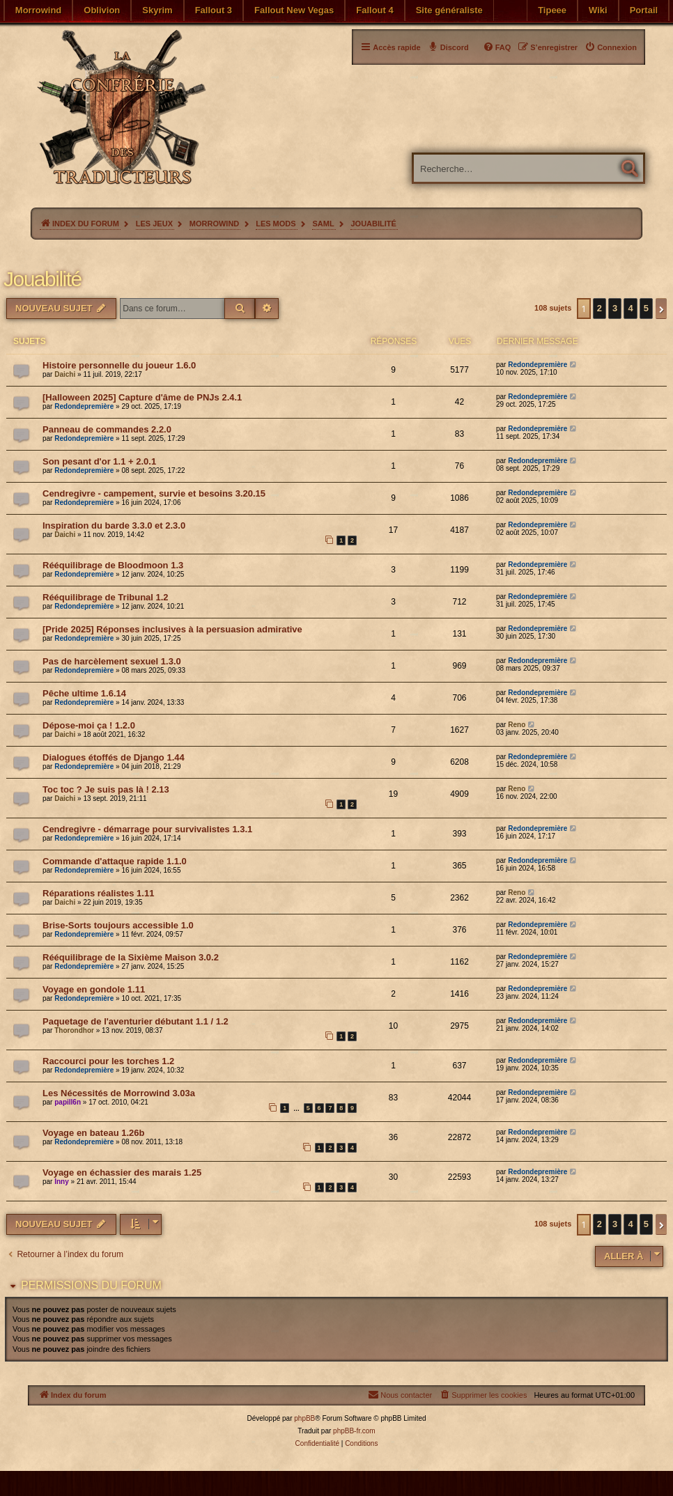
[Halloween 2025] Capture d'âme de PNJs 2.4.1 (142, 397)
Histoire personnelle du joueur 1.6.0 (119, 365)
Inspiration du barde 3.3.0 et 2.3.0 (113, 525)
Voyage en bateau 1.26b (93, 1133)
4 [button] (630, 308)
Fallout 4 (374, 10)
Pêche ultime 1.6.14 (84, 693)
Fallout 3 (213, 10)
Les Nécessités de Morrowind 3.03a (118, 1093)
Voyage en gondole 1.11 (93, 989)
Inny (61, 1181)
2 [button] (599, 308)
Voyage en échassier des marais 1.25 (121, 1172)
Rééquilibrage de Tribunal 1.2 (105, 597)
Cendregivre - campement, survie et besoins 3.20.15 (153, 493)
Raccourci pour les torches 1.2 (108, 1061)
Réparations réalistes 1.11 (98, 893)
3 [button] (614, 308)
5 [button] (646, 308)
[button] (661, 308)
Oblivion (102, 10)
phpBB (304, 1418)
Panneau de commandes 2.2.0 (106, 429)
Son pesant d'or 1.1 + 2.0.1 (99, 461)
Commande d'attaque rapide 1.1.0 (114, 861)
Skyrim (157, 10)
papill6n (67, 1102)
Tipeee (552, 10)
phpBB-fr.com (354, 1431)
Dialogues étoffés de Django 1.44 (113, 757)
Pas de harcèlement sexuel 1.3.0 (111, 661)
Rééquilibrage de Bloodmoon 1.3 (112, 565)
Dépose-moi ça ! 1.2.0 (88, 725)
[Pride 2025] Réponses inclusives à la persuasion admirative (172, 629)
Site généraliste (449, 10)
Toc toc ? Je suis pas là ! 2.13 (105, 789)
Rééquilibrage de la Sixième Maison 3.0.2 (130, 957)
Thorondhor (74, 1030)
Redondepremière (537, 364)
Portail (644, 10)
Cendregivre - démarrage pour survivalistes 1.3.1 (147, 829)
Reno (516, 724)
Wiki (598, 10)
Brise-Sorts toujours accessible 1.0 (118, 925)
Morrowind (38, 10)
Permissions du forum (91, 1285)
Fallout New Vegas (294, 10)
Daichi (64, 374)
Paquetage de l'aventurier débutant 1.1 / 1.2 (135, 1021)
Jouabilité (42, 278)
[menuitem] (611, 47)
